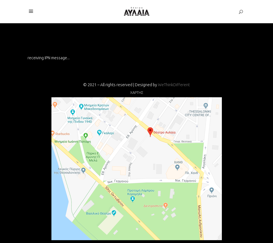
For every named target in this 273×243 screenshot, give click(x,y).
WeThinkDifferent (174, 85)
